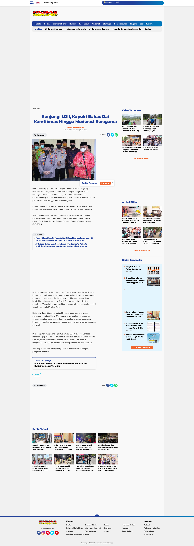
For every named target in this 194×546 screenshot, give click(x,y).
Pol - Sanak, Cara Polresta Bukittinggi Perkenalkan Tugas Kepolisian (129, 241)
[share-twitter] (112, 135)
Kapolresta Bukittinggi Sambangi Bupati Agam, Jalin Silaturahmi (152, 220)
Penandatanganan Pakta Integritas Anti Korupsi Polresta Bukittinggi (131, 150)
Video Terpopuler (132, 110)
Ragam (133, 24)
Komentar (39, 135)
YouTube (58, 534)
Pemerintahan (120, 24)
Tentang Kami (149, 531)
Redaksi (147, 525)
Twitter (53, 534)
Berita (47, 24)
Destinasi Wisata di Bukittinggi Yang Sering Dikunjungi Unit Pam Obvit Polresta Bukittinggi (152, 241)
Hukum (72, 24)
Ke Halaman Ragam (142, 250)
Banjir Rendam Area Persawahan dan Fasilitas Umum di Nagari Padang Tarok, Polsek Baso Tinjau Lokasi (131, 129)
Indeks (38, 24)
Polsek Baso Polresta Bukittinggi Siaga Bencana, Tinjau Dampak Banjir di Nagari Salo (152, 129)
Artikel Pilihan (130, 202)
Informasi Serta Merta (76, 29)
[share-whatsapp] (116, 135)
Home (37, 3)
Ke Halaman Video (141, 159)
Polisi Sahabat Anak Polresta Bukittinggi (150, 149)
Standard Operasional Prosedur (128, 29)
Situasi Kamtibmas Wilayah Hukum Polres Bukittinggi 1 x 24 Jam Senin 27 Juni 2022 (135, 280)
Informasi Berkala (54, 29)
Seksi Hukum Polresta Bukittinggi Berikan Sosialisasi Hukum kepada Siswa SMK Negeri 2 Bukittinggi (135, 314)
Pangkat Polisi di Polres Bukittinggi (133, 268)
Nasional (96, 24)
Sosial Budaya (146, 24)
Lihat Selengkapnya (142, 347)
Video (39, 29)
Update (105, 183)
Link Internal (148, 534)
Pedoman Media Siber (152, 528)
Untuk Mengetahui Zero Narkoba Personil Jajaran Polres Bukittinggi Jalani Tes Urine (60, 364)
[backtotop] (97, 516)
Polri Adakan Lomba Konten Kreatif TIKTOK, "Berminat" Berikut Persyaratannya (130, 220)
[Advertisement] (116, 13)
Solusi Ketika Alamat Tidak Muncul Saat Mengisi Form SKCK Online (134, 325)
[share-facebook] (108, 135)
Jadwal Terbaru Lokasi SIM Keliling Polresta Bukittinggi (135, 337)
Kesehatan (84, 24)
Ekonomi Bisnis (59, 24)
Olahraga (107, 24)
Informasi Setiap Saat (99, 29)
